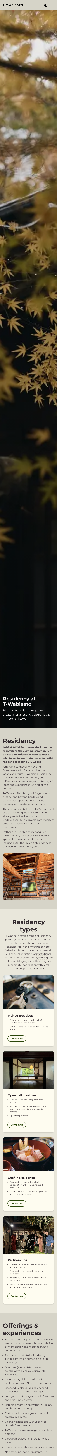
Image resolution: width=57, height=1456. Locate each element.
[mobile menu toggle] (51, 5)
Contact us (17, 1038)
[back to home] (12, 5)
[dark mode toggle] (45, 5)
